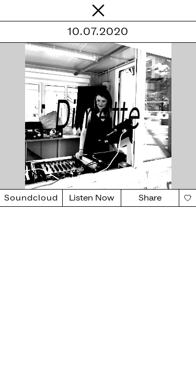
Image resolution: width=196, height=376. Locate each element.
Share (150, 198)
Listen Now (91, 198)
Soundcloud (31, 198)
